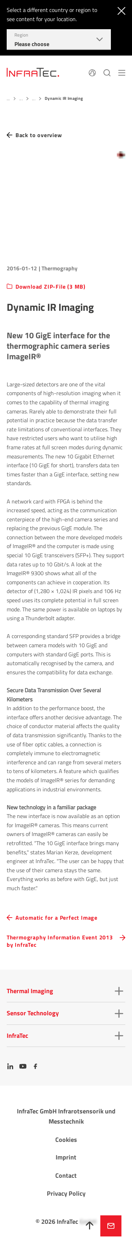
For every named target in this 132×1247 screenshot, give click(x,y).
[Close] (119, 10)
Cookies (66, 1139)
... (8, 98)
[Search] (107, 72)
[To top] (89, 1225)
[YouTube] (22, 1066)
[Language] (92, 72)
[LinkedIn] (10, 1066)
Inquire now (110, 1225)
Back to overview (38, 135)
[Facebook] (35, 1066)
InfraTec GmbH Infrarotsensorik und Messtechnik (66, 1116)
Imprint (66, 1157)
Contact (66, 1175)
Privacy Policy (66, 1193)
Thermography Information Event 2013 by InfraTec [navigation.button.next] (60, 941)
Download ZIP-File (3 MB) (50, 286)
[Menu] (121, 72)
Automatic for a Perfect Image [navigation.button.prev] (56, 917)
